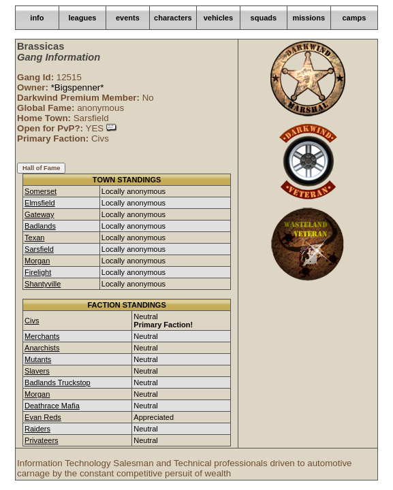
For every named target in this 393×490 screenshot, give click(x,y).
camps (354, 18)
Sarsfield (39, 249)
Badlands (40, 226)
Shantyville (43, 284)
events (128, 18)
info (37, 18)
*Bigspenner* (77, 87)
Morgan (37, 261)
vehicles (218, 18)
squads (264, 18)
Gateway (39, 214)
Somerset (41, 191)
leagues (82, 18)
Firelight (38, 272)
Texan (34, 237)
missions (308, 18)
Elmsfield (40, 203)
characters (173, 18)
